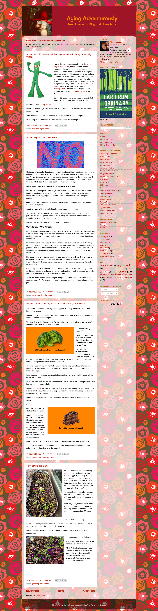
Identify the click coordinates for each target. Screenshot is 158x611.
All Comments (107, 293)
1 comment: (47, 125)
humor (39, 457)
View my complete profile (109, 62)
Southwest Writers (106, 193)
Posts (105, 289)
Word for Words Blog (107, 210)
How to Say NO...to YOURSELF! (41, 137)
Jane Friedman (105, 165)
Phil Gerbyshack (106, 185)
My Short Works (106, 142)
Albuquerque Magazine (108, 154)
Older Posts (89, 591)
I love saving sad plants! (37, 466)
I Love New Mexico (107, 162)
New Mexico (44, 584)
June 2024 (104, 239)
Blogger (102, 605)
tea (48, 457)
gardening (35, 584)
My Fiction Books (106, 139)
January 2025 (105, 237)
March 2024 (104, 248)
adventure (35, 129)
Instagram (104, 225)
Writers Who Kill (106, 213)
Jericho (67, 473)
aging (42, 129)
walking (110, 277)
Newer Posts (32, 591)
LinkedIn (103, 228)
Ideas (47, 129)
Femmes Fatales (106, 159)
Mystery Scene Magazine (109, 176)
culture (129, 269)
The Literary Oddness (108, 205)
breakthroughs (42, 295)
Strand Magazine (106, 199)
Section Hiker (105, 188)
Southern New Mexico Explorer (111, 190)
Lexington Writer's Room (109, 171)
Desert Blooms (105, 156)
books (34, 457)
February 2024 (105, 251)
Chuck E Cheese (80, 91)
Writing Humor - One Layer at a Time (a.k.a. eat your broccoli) (55, 304)
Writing (52, 457)
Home (61, 591)
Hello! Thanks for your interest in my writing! (46, 40)
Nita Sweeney (105, 179)
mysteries (103, 274)
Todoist (38, 388)
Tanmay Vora (105, 202)
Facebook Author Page (108, 222)
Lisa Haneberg (117, 42)
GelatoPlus (86, 605)
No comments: (48, 292)
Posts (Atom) (40, 596)
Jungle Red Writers (107, 168)
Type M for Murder (106, 208)
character (121, 269)
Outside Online (105, 182)
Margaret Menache (107, 174)
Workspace (118, 277)
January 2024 (105, 253)
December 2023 (106, 256)
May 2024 (103, 242)
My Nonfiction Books (107, 145)
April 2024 (104, 245)
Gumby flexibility (46, 105)
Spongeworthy (60, 89)
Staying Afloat (105, 196)
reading (128, 274)
